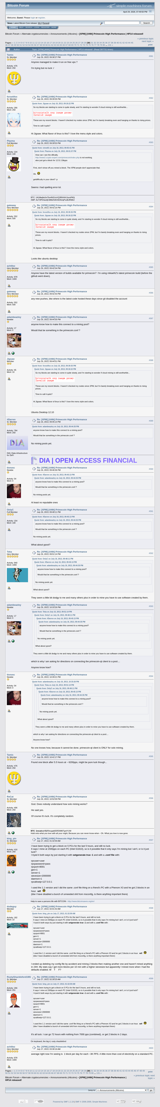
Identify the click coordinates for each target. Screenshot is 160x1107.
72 (81, 45)
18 (53, 42)
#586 (151, 293)
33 (98, 42)
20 (59, 42)
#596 (151, 798)
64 (58, 45)
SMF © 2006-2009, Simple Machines (91, 1102)
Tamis (10, 55)
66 (64, 45)
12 (36, 42)
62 (52, 45)
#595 (151, 756)
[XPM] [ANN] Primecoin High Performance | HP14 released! (111, 33)
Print (150, 45)
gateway (11, 205)
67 (67, 45)
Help (21, 27)
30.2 (40, 23)
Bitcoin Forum (12, 33)
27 (79, 42)
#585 (151, 267)
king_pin (11, 838)
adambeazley (14, 317)
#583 (151, 142)
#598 (151, 908)
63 (55, 45)
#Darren (11, 419)
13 (39, 42)
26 (76, 42)
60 (46, 45)
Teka (9, 551)
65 (61, 45)
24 (71, 42)
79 (101, 45)
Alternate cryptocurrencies (35, 33)
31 (92, 42)
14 (42, 42)
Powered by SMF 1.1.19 (63, 1102)
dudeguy (11, 906)
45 (132, 42)
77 (95, 45)
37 (109, 42)
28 (82, 42)
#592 (151, 553)
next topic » (148, 41)
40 (118, 42)
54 (29, 45)
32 (95, 42)
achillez (11, 266)
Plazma (11, 141)
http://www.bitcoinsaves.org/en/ (81, 901)
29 (85, 42)
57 (38, 45)
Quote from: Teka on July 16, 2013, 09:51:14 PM (52, 612)
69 (72, 45)
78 (98, 45)
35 (103, 42)
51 (21, 45)
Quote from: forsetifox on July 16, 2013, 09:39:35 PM (54, 212)
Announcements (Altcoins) (63, 33)
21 (62, 42)
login (33, 17)
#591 (151, 511)
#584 (151, 207)
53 (26, 45)
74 (86, 45)
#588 (151, 360)
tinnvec (11, 467)
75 (89, 45)
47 (9, 45)
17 (51, 42)
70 (75, 45)
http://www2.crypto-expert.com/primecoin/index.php (57, 157)
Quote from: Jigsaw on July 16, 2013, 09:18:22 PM (53, 104)
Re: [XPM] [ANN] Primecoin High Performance (62, 55)
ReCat (10, 796)
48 (12, 45)
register (41, 17)
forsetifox (12, 96)
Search (29, 27)
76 (92, 45)
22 (65, 42)
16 (48, 42)
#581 (151, 56)
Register (45, 27)
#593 (151, 606)
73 (84, 45)
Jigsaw (10, 359)
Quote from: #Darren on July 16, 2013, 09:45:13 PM (53, 475)
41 (120, 42)
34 (100, 42)
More (53, 27)
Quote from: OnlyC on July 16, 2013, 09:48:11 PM (52, 559)
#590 (151, 469)
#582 (151, 98)
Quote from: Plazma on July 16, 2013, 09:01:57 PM (55, 151)
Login (36, 27)
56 (35, 45)
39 (115, 42)
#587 (151, 318)
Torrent (46, 23)
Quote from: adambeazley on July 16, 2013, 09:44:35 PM (55, 427)
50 (18, 45)
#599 (151, 978)
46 (6, 45)
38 (112, 42)
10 (30, 42)
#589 (151, 421)
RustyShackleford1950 (19, 977)
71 (78, 45)
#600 (151, 1048)
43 (126, 42)
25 (73, 42)
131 (109, 45)
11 (33, 42)
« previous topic (145, 38)
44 (129, 42)
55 (32, 45)
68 (69, 45)
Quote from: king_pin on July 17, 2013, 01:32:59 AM (53, 914)
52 (24, 45)
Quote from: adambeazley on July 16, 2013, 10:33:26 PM (55, 682)
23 (68, 42)
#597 (151, 840)
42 (123, 42)
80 (104, 45)
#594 (151, 676)
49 (15, 45)
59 (43, 45)
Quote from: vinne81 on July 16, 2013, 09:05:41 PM (53, 148)
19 (56, 42)
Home (13, 27)
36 (106, 42)
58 (41, 45)
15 (45, 42)
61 (49, 45)
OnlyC (10, 509)
